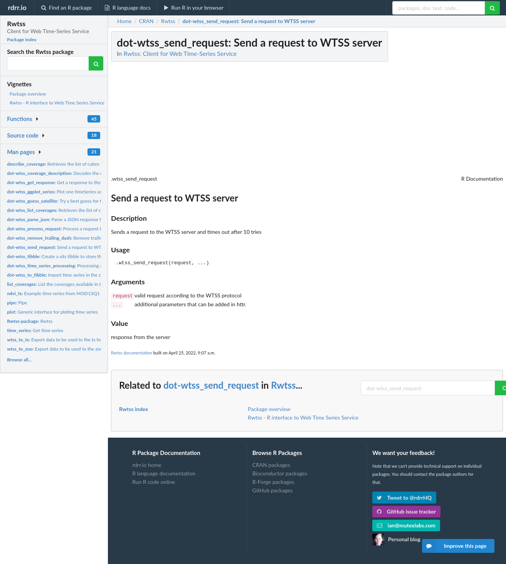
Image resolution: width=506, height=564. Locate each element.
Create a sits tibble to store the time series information (79, 256)
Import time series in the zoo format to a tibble (74, 275)
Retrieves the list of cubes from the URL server (74, 164)
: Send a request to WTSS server (249, 21)
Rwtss (29, 321)
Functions (19, 118)
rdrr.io (17, 7)
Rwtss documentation (131, 351)
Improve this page (454, 546)
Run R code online (153, 480)
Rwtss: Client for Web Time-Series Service (180, 53)
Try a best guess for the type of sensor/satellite (80, 201)
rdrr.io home (146, 463)
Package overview (28, 94)
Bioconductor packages (279, 471)
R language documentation (163, 471)
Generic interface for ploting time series (52, 312)
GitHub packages (272, 488)
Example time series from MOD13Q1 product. (62, 293)
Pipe (17, 303)
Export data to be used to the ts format (58, 339)
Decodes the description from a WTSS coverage (88, 173)
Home (124, 21)
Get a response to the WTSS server (67, 182)
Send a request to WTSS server (63, 247)
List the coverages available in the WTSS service (71, 284)
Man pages (21, 151)
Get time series (35, 330)
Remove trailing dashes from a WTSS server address (92, 238)
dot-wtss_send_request (211, 383)
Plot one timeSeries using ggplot (64, 192)
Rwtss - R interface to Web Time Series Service (57, 103)
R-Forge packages (273, 480)
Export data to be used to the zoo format (62, 349)
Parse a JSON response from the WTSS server (75, 219)
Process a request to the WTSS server (73, 229)
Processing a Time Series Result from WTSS (86, 266)
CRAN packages (271, 463)
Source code (23, 135)
